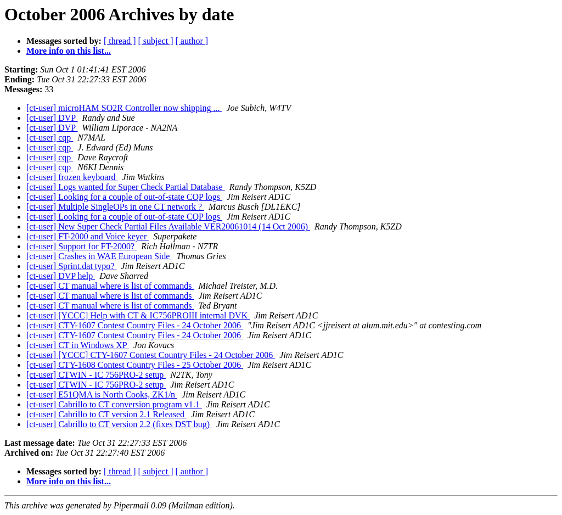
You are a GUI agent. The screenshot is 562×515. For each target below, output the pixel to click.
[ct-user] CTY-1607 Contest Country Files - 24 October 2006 (134, 325)
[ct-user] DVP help (60, 276)
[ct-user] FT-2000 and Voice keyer (87, 236)
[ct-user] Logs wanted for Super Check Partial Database (125, 187)
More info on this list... (68, 50)
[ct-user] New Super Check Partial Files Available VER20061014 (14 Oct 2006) (168, 226)
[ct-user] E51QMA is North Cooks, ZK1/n (101, 394)
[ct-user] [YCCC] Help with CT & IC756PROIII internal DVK (138, 315)
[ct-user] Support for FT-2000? (81, 246)
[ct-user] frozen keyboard (72, 177)
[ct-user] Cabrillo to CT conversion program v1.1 (114, 404)
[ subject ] (155, 41)
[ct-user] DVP (52, 117)
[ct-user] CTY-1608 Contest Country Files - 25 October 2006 (134, 365)
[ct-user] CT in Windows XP (77, 345)
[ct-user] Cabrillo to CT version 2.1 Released (106, 414)
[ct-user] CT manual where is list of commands (110, 285)
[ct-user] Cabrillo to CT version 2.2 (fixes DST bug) (119, 424)
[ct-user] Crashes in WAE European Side (99, 256)
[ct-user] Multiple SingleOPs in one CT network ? (115, 206)
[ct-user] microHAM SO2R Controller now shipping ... (124, 108)
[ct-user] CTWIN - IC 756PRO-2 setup (96, 374)
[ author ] (192, 41)
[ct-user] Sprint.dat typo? (71, 266)
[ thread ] (120, 41)
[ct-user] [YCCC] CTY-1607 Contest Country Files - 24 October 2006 (150, 355)
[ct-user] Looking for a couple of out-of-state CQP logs (124, 196)
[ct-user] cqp (49, 137)
